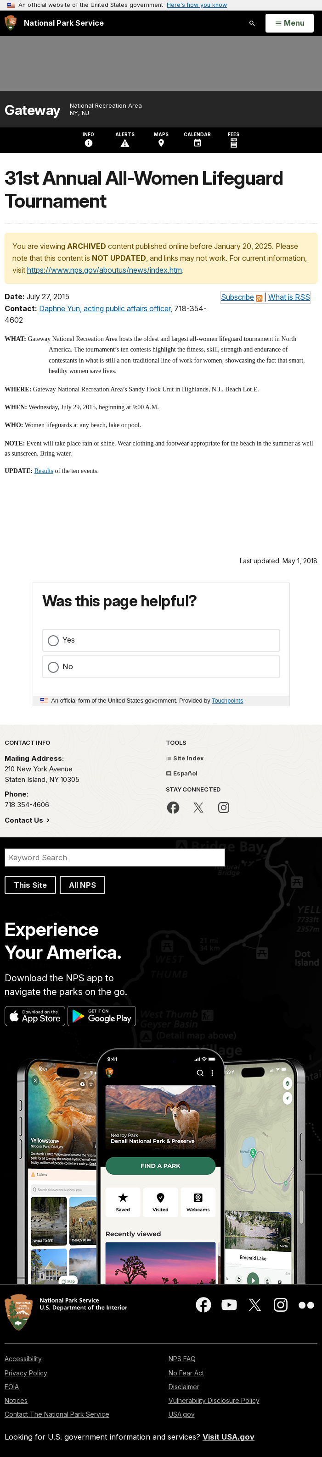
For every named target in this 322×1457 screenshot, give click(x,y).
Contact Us (25, 820)
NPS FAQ (182, 1359)
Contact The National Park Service (57, 1414)
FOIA (12, 1387)
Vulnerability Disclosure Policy (214, 1400)
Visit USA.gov (228, 1436)
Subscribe (237, 297)
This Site (30, 885)
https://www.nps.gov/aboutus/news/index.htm (104, 270)
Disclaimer (184, 1387)
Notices (16, 1400)
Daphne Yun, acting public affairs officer (104, 308)
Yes (68, 639)
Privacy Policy (26, 1373)
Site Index (185, 758)
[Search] (115, 857)
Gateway (33, 110)
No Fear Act (186, 1373)
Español (182, 773)
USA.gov (182, 1414)
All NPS (82, 885)
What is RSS (289, 297)
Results (43, 470)
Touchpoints (227, 700)
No (67, 666)
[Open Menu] (290, 23)
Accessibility (23, 1359)
